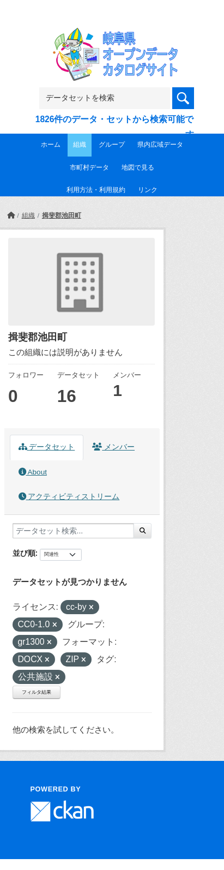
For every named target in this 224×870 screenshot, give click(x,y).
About (33, 472)
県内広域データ (160, 144)
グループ (112, 144)
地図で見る (138, 167)
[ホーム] (11, 215)
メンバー (113, 447)
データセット (47, 447)
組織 (79, 144)
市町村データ (89, 167)
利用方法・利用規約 (95, 190)
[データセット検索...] (73, 530)
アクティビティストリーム (69, 497)
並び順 (24, 553)
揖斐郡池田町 (61, 215)
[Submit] (143, 530)
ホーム (50, 144)
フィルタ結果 (36, 692)
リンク (148, 190)
